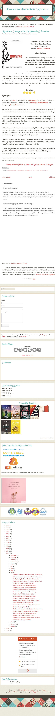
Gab (32, 355)
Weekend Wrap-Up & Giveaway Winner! (24, 585)
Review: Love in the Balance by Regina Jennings (26, 617)
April (12, 572)
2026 (7, 525)
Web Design (48, 692)
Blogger (33, 279)
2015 (7, 549)
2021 (7, 536)
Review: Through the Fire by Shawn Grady (24, 592)
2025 (7, 527)
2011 (7, 630)
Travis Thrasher (44, 170)
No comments (32, 34)
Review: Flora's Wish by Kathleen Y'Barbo (24, 594)
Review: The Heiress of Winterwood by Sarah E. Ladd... (28, 574)
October (13, 559)
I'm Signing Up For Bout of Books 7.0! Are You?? (25, 579)
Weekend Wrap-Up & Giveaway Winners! (24, 613)
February (13, 624)
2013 (7, 553)
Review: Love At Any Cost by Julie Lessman (24, 587)
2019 (7, 540)
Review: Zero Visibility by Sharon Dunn (23, 615)
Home (30, 177)
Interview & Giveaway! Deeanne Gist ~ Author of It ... (27, 577)
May (12, 570)
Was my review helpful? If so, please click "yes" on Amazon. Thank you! (29, 165)
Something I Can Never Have (37, 102)
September (14, 562)
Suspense (29, 170)
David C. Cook (17, 170)
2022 (7, 534)
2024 (7, 529)
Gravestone (33, 100)
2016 (7, 546)
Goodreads (46, 48)
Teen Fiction (35, 170)
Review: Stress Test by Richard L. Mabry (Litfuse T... (26, 600)
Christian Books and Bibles (25, 27)
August (12, 564)
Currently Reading (27, 403)
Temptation (13, 105)
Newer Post (6, 177)
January (13, 626)
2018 (7, 542)
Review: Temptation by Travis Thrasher (25, 31)
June (12, 568)
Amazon (39, 48)
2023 (7, 532)
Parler (24, 355)
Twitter (3, 336)
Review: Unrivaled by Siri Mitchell (22, 619)
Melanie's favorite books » (47, 438)
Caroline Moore (13, 692)
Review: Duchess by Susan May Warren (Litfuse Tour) (27, 581)
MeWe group (43, 335)
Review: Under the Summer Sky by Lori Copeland (26, 605)
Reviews (23, 170)
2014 (7, 551)
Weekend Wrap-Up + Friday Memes (23, 602)
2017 (7, 544)
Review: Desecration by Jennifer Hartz (23, 583)
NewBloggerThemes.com (37, 692)
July (11, 566)
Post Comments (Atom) (19, 263)
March (12, 622)
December (13, 555)
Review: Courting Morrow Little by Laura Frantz (25, 611)
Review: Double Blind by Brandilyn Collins (24, 589)
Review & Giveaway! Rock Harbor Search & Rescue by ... (28, 609)
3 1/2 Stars (10, 170)
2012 (7, 628)
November (13, 557)
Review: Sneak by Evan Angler (21, 607)
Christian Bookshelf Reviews (27, 9)
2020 (7, 538)
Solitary (13, 100)
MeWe (28, 355)
